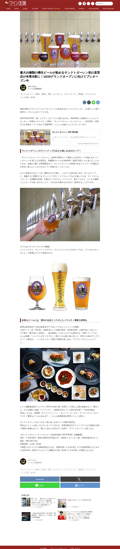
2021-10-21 (32, 86)
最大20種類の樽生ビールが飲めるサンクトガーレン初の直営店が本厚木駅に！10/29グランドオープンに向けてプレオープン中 (60, 76)
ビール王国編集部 (35, 89)
